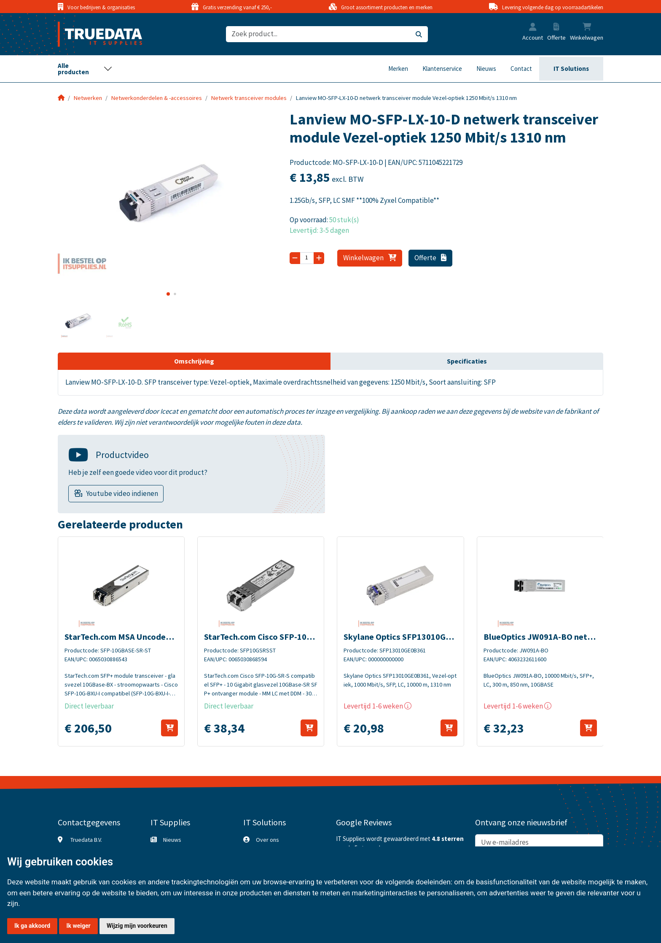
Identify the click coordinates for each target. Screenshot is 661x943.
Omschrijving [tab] (194, 361)
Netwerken (88, 98)
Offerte (430, 257)
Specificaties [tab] (467, 361)
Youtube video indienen (122, 493)
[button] (533, 28)
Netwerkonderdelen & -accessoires (156, 98)
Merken (398, 69)
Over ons (267, 839)
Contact (521, 69)
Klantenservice (442, 69)
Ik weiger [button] (78, 925)
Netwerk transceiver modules (249, 98)
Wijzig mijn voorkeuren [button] (137, 925)
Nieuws (486, 69)
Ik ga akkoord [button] (32, 925)
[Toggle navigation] (85, 68)
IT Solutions (571, 69)
